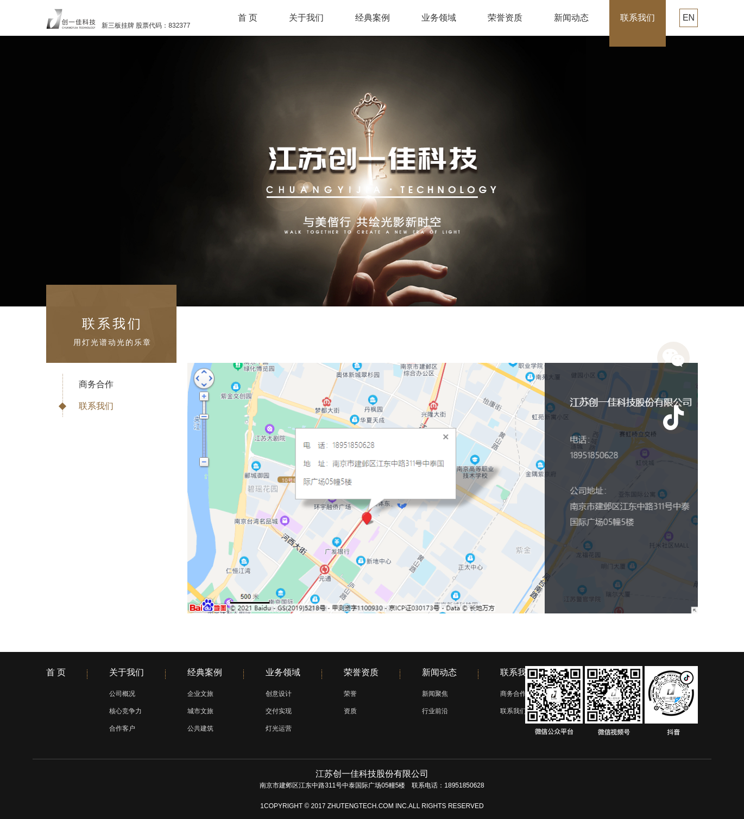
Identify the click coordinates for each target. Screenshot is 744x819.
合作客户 (122, 728)
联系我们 (637, 17)
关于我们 (306, 17)
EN (689, 17)
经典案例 (372, 17)
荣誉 (350, 694)
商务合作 (96, 384)
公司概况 (122, 694)
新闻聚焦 (435, 694)
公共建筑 (200, 728)
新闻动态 (571, 17)
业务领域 (438, 17)
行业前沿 (435, 711)
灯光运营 (279, 728)
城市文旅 (200, 711)
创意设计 (279, 694)
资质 (350, 711)
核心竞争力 (125, 711)
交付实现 (279, 711)
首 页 (247, 17)
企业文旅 (200, 694)
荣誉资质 (505, 17)
